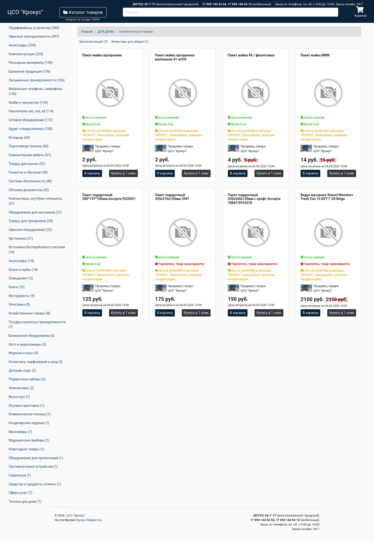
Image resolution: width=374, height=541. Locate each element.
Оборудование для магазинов (35, 212)
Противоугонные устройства (33, 466)
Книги (17, 287)
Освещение (21, 278)
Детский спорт (22, 370)
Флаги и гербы (23, 270)
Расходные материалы (30, 63)
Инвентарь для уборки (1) (129, 41)
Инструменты (22, 296)
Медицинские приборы (29, 440)
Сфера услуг (20, 493)
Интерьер (19, 137)
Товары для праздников (31, 221)
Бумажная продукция (29, 71)
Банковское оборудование (32, 336)
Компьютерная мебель (30, 155)
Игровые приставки (26, 405)
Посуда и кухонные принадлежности (37, 324)
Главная (87, 31)
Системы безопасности (30, 181)
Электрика (19, 304)
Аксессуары (22, 45)
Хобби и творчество (28, 102)
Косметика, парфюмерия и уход (36, 362)
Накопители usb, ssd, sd (31, 111)
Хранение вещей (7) (93, 41)
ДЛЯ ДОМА (106, 31)
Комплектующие (26, 54)
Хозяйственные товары (29, 313)
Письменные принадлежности (37, 80)
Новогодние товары (26, 449)
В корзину (92, 173)
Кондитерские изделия (29, 423)
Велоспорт (19, 397)
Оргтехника (21, 238)
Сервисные (20, 475)
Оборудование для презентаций (36, 458)
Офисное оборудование (30, 230)
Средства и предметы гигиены (35, 484)
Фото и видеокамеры (27, 344)
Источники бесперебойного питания (37, 249)
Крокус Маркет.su (89, 520)
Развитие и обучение (28, 172)
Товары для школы (27, 164)
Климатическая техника (30, 414)
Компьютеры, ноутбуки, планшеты (35, 201)
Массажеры (20, 432)
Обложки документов (29, 190)
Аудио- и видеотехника (30, 129)
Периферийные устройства (34, 28)
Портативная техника (28, 146)
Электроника (21, 388)
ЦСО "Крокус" (75, 515)
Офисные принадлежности (34, 36)
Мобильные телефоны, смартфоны (35, 91)
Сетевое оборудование (30, 120)
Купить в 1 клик (123, 173)
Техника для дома (25, 501)
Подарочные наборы (27, 379)
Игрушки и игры (23, 353)
